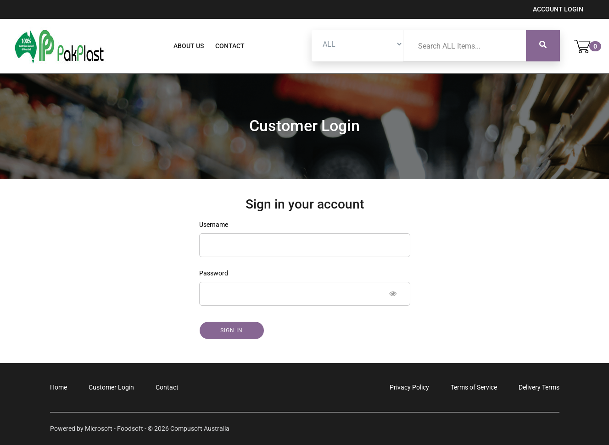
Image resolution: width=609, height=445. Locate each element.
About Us (188, 45)
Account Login (558, 9)
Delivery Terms (539, 387)
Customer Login (111, 387)
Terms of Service (474, 387)
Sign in (231, 330)
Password (213, 273)
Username (213, 224)
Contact (230, 45)
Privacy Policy (409, 387)
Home (58, 387)
